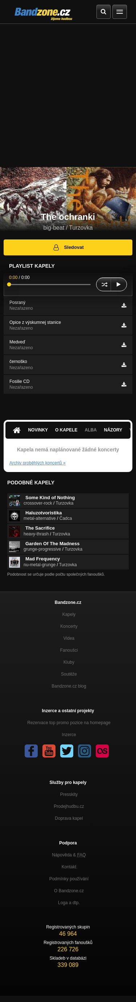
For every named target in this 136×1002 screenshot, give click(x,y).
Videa (68, 638)
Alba (90, 430)
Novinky (38, 430)
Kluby (68, 662)
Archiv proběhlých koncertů (37, 462)
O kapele (66, 430)
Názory (113, 430)
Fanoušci (69, 650)
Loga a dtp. (69, 902)
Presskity (69, 794)
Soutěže (69, 674)
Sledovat (68, 247)
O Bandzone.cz (69, 890)
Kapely (69, 614)
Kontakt (69, 866)
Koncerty (68, 626)
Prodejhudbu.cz (69, 806)
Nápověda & (69, 854)
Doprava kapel (69, 818)
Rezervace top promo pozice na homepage (68, 722)
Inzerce (69, 734)
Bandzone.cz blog (68, 686)
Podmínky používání (69, 878)
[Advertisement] (68, 95)
